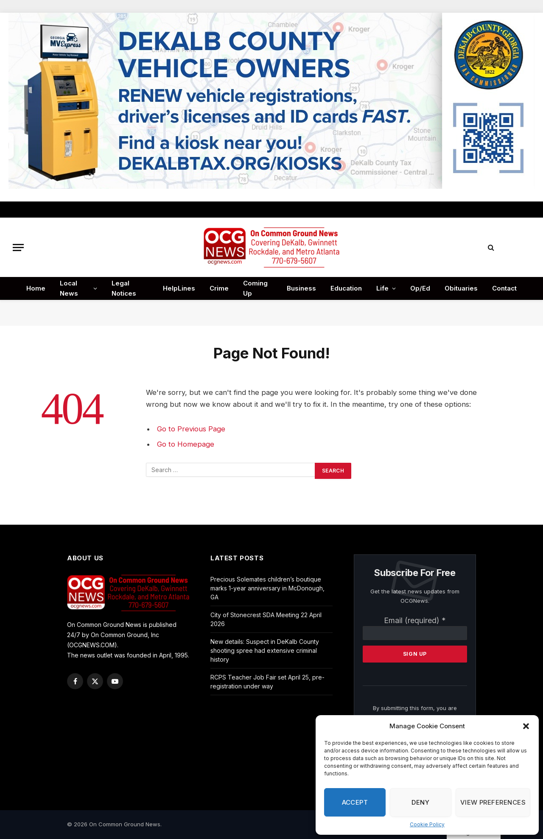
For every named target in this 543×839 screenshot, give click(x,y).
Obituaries (461, 288)
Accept (355, 802)
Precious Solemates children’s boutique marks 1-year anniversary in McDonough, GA (267, 588)
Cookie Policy (427, 824)
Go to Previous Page (191, 429)
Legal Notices (124, 288)
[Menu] (18, 247)
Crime (219, 288)
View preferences (493, 802)
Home (35, 288)
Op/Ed (420, 288)
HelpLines (179, 288)
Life (382, 288)
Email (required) (415, 620)
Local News (69, 288)
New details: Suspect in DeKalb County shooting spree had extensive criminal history (264, 650)
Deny (420, 802)
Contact (504, 288)
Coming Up (255, 288)
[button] (526, 726)
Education (346, 288)
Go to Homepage (185, 444)
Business (301, 288)
